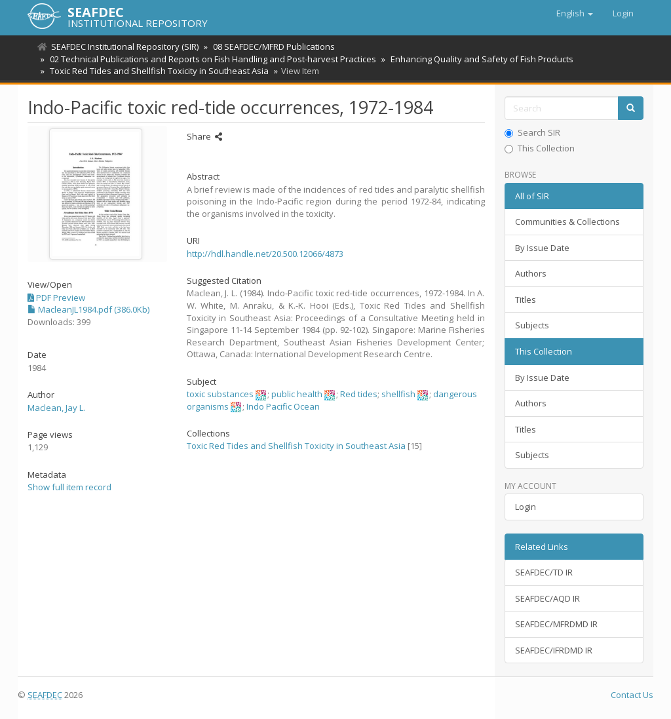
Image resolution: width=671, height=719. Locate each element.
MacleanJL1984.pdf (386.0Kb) (88, 309)
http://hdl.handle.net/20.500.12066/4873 (265, 254)
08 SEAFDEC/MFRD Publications (272, 46)
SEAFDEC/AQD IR (547, 598)
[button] (574, 13)
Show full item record (69, 487)
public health (296, 394)
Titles (525, 299)
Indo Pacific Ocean (283, 406)
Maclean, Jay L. (56, 408)
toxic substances (220, 394)
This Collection (540, 148)
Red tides (358, 394)
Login (525, 507)
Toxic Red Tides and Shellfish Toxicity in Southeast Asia (157, 71)
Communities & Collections (567, 221)
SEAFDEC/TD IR (544, 572)
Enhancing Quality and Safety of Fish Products (478, 59)
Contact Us (632, 695)
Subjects (532, 325)
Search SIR (532, 132)
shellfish (398, 394)
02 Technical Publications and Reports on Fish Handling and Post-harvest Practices (211, 59)
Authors (530, 273)
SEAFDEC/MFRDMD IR (556, 624)
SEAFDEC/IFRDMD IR (553, 650)
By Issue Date (542, 248)
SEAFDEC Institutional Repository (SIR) (125, 46)
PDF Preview (56, 297)
